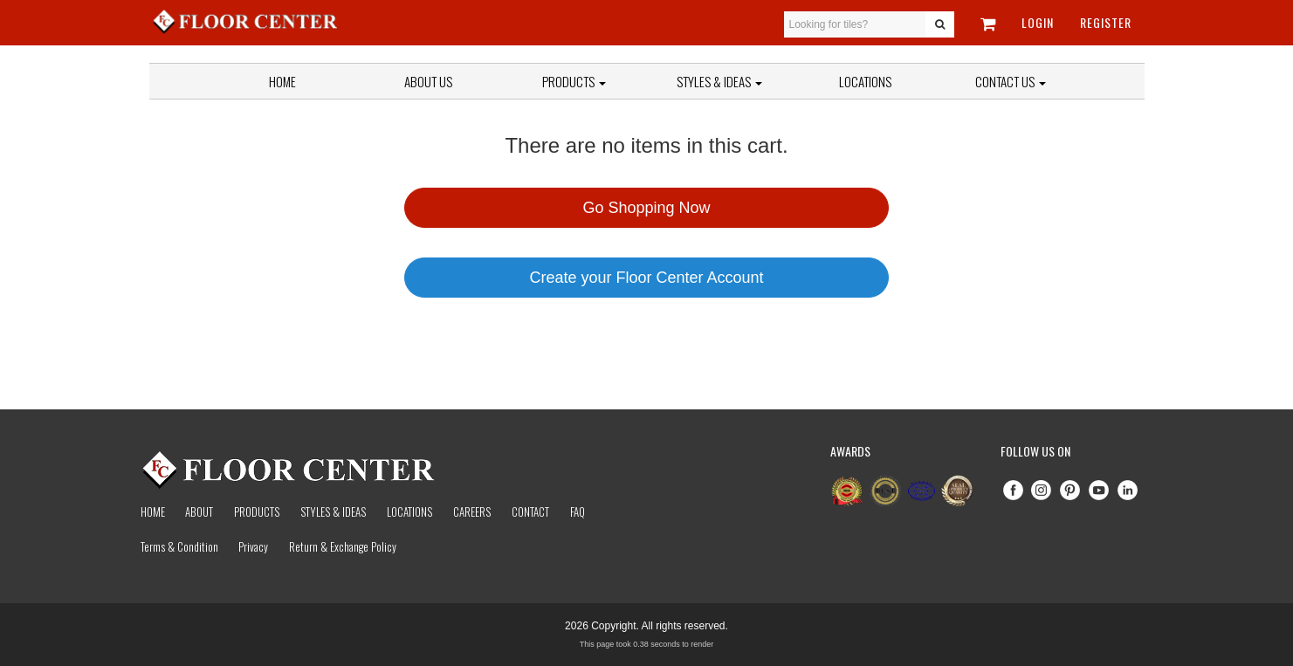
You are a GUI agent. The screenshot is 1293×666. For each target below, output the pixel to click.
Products (574, 81)
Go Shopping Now (646, 207)
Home (282, 81)
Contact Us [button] (1010, 81)
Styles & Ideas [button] (719, 81)
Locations (865, 81)
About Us (428, 81)
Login (1037, 22)
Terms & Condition (179, 546)
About (199, 511)
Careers (472, 511)
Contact (530, 511)
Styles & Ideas (333, 511)
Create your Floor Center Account (646, 277)
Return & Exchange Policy (342, 546)
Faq (577, 511)
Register (1105, 22)
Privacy (253, 546)
